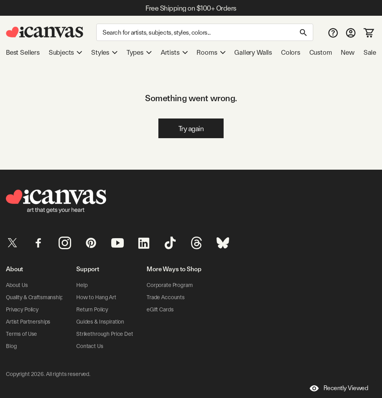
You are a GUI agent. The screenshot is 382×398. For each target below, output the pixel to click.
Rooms (211, 52)
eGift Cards (160, 309)
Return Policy (92, 309)
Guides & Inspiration (100, 321)
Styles (104, 52)
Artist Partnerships (28, 321)
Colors (290, 52)
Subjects (66, 52)
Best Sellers (23, 52)
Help (81, 285)
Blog (11, 346)
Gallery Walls (253, 52)
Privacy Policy (22, 309)
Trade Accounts (166, 297)
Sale (370, 52)
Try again (191, 128)
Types (139, 52)
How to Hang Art (96, 297)
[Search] (204, 32)
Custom (320, 52)
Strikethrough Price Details (108, 334)
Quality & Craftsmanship (34, 297)
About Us (17, 285)
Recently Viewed (339, 388)
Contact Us (89, 346)
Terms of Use (21, 334)
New (347, 52)
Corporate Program (170, 285)
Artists (174, 52)
